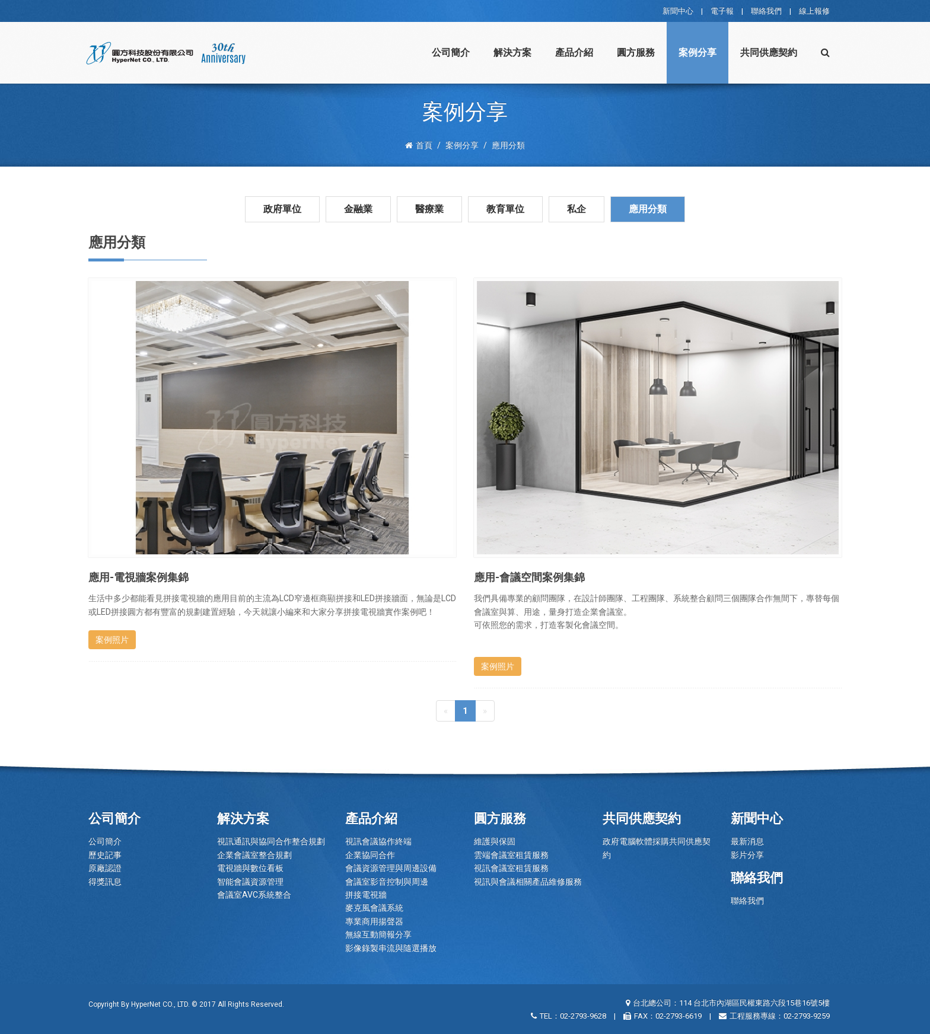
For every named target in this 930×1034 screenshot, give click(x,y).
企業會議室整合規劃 (254, 855)
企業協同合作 (370, 855)
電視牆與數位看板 (250, 868)
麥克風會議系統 (374, 907)
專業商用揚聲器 (374, 921)
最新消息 (747, 841)
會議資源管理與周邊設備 (391, 868)
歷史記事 (105, 855)
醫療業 (429, 209)
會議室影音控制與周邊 (386, 881)
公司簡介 (451, 52)
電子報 (722, 11)
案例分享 (697, 52)
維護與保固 (494, 841)
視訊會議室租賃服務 (511, 868)
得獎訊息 (105, 881)
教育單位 (505, 209)
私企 (576, 209)
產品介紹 (574, 52)
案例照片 (112, 639)
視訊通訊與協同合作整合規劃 (271, 841)
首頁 (418, 145)
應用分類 (648, 209)
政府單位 (282, 209)
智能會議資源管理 (250, 881)
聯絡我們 (766, 11)
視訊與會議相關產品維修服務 (528, 881)
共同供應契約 (768, 52)
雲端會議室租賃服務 (511, 855)
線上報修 (814, 11)
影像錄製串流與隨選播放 (391, 948)
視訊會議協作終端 (378, 841)
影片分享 (747, 855)
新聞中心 (678, 11)
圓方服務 (636, 52)
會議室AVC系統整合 (254, 894)
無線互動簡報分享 (378, 934)
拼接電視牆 (366, 894)
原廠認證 (105, 868)
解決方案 (512, 52)
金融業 (358, 209)
